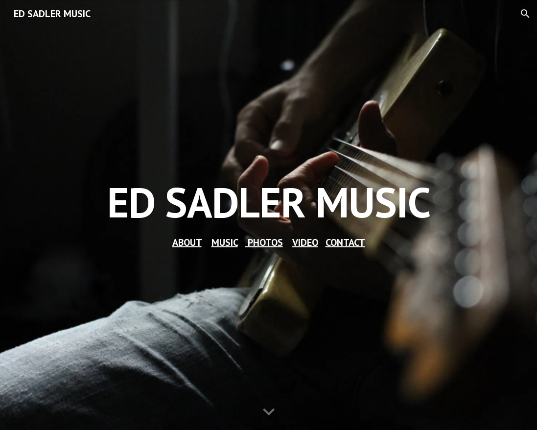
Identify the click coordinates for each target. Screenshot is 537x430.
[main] (269, 202)
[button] (525, 13)
